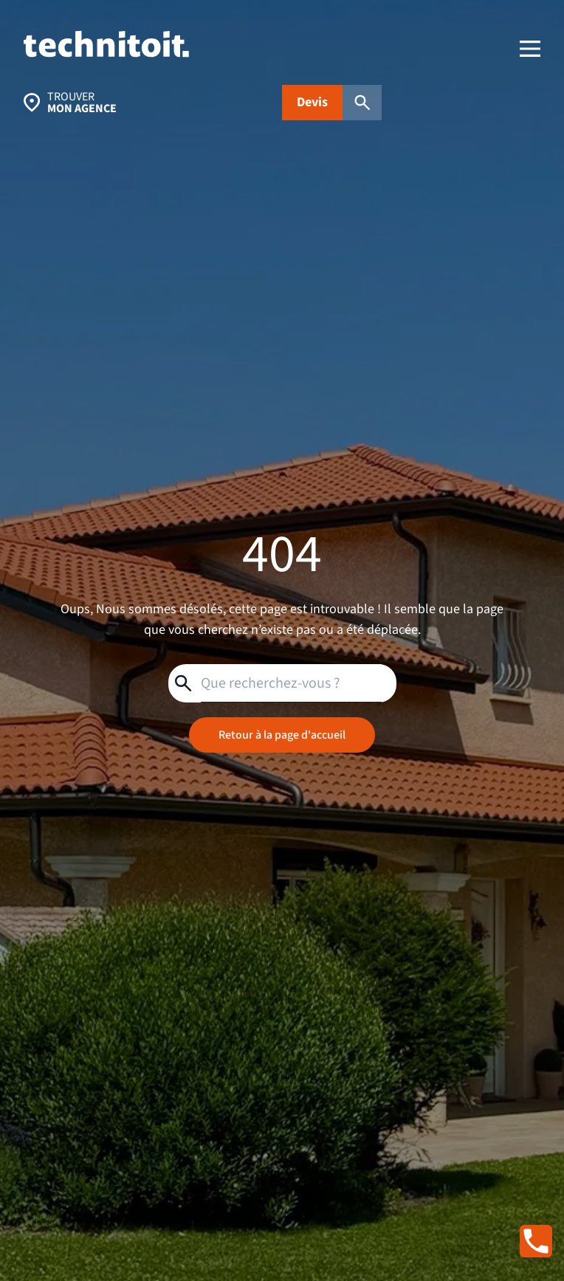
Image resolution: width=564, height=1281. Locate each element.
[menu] (530, 49)
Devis (312, 102)
